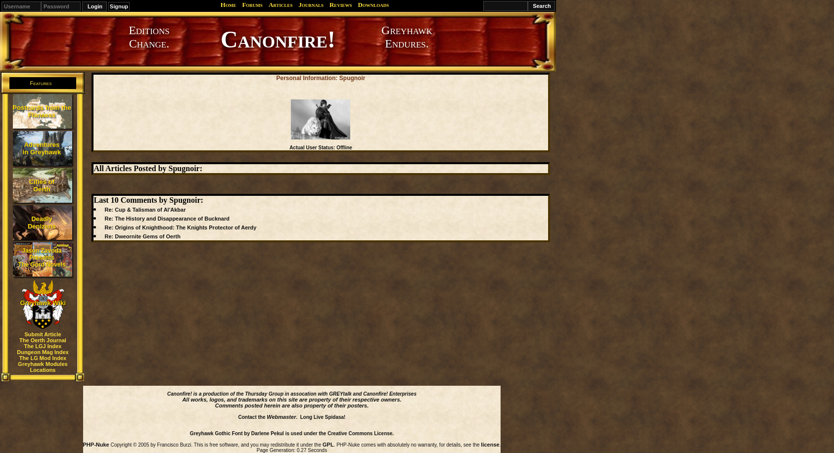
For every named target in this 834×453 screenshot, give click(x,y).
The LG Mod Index (42, 358)
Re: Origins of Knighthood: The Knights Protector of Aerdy (180, 227)
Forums (252, 4)
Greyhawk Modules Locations (42, 367)
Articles (281, 4)
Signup (119, 6)
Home (228, 4)
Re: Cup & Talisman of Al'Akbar (144, 210)
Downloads (373, 4)
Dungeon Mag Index (43, 352)
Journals (311, 4)
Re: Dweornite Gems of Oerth (142, 236)
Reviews (340, 4)
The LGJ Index (43, 346)
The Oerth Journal (42, 340)
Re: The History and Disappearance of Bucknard (166, 219)
